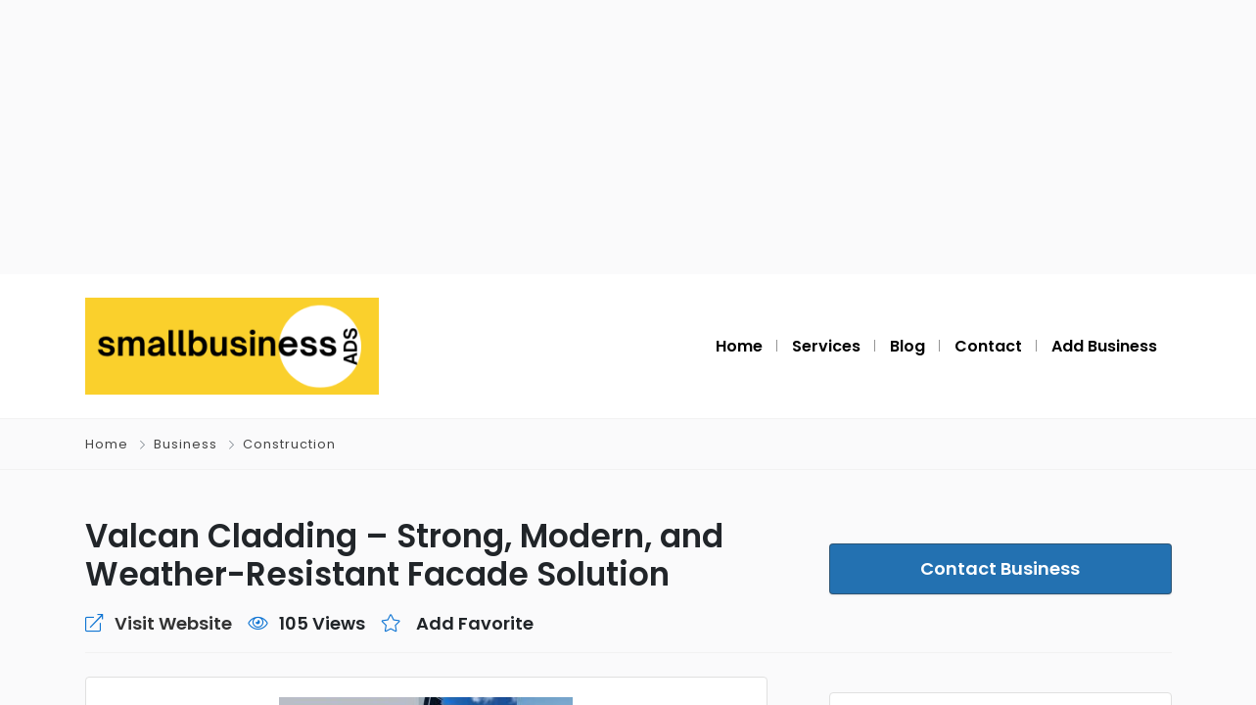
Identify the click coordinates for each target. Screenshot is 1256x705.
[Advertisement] (628, 137)
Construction (289, 444)
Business (185, 444)
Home (106, 444)
